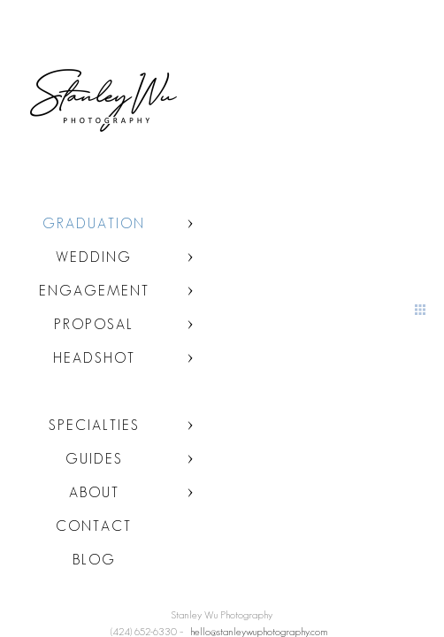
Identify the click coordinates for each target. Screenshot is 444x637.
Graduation (93, 223)
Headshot (94, 357)
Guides (94, 458)
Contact (94, 525)
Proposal (94, 324)
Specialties (94, 425)
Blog (94, 559)
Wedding (94, 257)
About (94, 492)
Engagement (94, 290)
